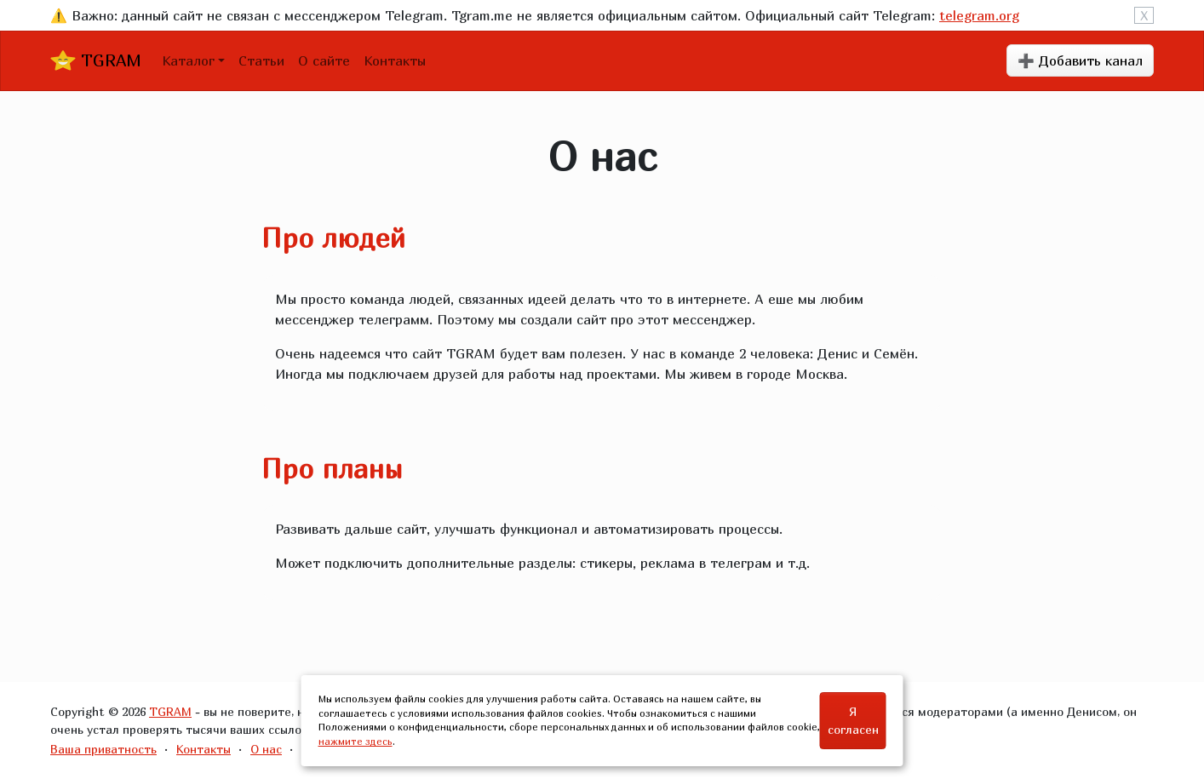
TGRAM (95, 60)
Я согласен (853, 720)
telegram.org (979, 15)
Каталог (188, 60)
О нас (266, 749)
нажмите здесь (355, 741)
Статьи (261, 60)
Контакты (395, 60)
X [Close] (1144, 15)
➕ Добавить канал (1080, 60)
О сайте (324, 60)
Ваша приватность (103, 749)
